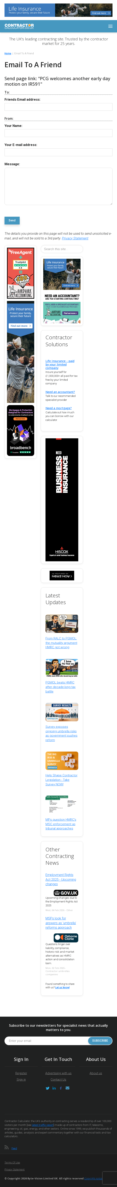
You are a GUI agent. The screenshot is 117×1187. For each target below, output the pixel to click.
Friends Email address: (22, 99)
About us (96, 1073)
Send (12, 220)
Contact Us (58, 1079)
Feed (14, 1148)
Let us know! (62, 987)
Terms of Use (12, 1162)
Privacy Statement (75, 238)
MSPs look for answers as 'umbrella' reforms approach (60, 923)
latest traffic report (42, 1125)
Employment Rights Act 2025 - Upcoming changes (60, 879)
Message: (12, 164)
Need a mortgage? (58, 408)
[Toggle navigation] (110, 26)
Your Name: (13, 126)
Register (21, 1073)
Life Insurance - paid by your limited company (59, 364)
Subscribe (100, 1040)
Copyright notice (93, 1178)
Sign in (21, 1079)
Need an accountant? (60, 392)
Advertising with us (58, 1073)
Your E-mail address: (21, 145)
